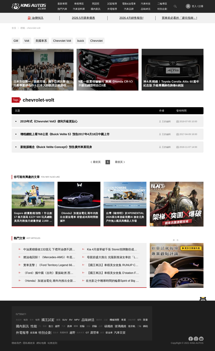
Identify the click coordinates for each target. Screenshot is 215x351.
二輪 (139, 326)
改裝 (58, 320)
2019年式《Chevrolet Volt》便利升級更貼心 (49, 121)
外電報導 (112, 9)
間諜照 (95, 3)
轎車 (76, 326)
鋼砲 (145, 326)
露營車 (94, 332)
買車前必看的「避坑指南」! (179, 18)
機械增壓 (114, 319)
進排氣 (131, 326)
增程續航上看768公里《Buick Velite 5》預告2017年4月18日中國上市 (64, 134)
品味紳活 (145, 9)
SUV (64, 319)
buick (80, 40)
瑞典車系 (80, 332)
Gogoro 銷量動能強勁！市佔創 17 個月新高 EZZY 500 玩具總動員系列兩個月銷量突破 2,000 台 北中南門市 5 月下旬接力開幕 (33, 217)
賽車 (32, 320)
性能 (34, 326)
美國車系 (41, 40)
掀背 (102, 332)
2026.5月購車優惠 (83, 18)
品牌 (100, 326)
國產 (45, 326)
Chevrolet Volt (62, 40)
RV (70, 319)
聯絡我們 (16, 343)
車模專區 (79, 3)
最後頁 (119, 162)
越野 (57, 326)
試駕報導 (112, 3)
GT (87, 332)
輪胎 (26, 320)
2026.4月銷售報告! (131, 18)
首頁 (14, 28)
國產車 (99, 320)
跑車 (69, 326)
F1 (40, 326)
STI (139, 319)
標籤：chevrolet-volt (30, 28)
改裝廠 (33, 332)
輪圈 (37, 320)
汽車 (63, 326)
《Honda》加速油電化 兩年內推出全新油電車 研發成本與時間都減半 (79, 217)
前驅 (82, 326)
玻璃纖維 (120, 326)
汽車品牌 (129, 9)
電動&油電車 (129, 3)
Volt (26, 40)
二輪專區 (162, 3)
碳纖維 (108, 326)
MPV (77, 319)
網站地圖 (41, 343)
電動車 (56, 332)
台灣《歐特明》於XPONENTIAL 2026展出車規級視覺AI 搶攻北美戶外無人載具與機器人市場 (125, 217)
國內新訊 (95, 9)
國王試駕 (48, 320)
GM (16, 40)
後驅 (88, 326)
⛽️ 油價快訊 (35, 18)
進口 (50, 326)
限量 (145, 319)
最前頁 (97, 162)
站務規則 (52, 343)
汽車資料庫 (79, 9)
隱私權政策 (29, 343)
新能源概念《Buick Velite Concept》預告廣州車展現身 (56, 147)
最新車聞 (62, 3)
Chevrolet (96, 40)
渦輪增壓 (132, 320)
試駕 (106, 320)
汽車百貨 (119, 332)
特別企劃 (162, 9)
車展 (123, 319)
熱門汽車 (62, 9)
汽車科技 (145, 3)
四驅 (94, 326)
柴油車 (109, 332)
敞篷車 (19, 320)
